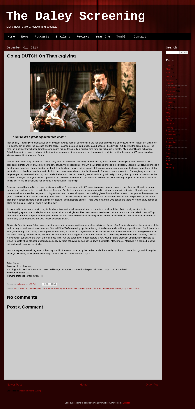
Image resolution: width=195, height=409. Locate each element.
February (170, 80)
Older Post (152, 384)
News (24, 36)
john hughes (59, 288)
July (168, 105)
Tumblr (121, 36)
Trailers (63, 36)
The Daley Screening (75, 16)
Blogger (126, 403)
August (169, 102)
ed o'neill (24, 288)
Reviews (82, 36)
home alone (47, 288)
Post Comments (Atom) (30, 391)
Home (11, 36)
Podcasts (42, 36)
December (171, 87)
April (168, 73)
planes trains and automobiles (100, 288)
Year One (103, 36)
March (169, 76)
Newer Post (14, 384)
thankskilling (133, 288)
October (169, 94)
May (168, 69)
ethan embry (35, 288)
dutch (16, 288)
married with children (75, 288)
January (169, 84)
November (171, 91)
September (171, 98)
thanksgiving (120, 288)
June (168, 65)
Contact (140, 36)
